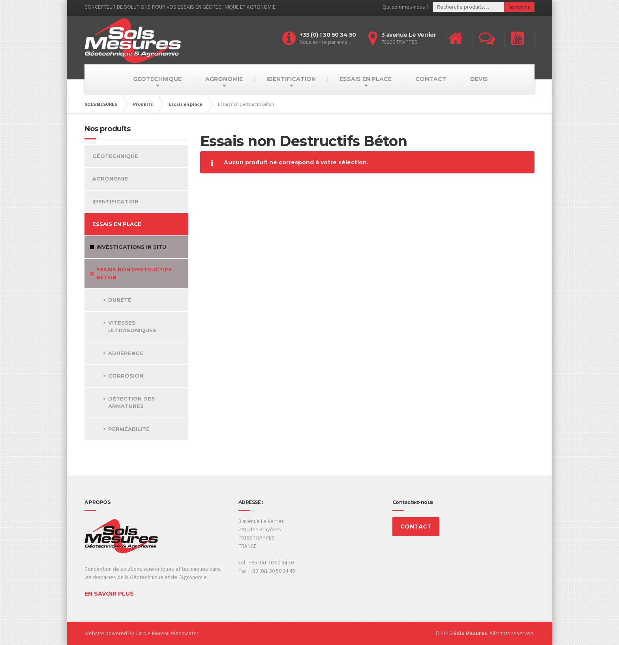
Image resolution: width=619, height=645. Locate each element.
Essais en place (116, 224)
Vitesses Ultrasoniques (132, 327)
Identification (115, 201)
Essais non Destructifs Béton (134, 273)
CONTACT (430, 79)
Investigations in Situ (131, 247)
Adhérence (125, 353)
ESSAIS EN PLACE (366, 79)
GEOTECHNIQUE (157, 79)
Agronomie (110, 178)
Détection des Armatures (131, 402)
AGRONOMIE (224, 79)
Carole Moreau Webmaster (166, 633)
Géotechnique (115, 156)
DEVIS (479, 79)
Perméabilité (129, 429)
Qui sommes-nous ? (406, 6)
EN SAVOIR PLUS (109, 593)
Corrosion (125, 375)
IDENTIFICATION (291, 79)
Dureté (119, 300)
